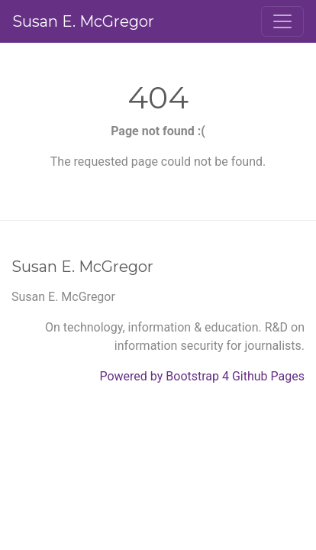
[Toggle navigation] (282, 21)
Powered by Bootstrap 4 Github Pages (202, 376)
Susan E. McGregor (83, 21)
